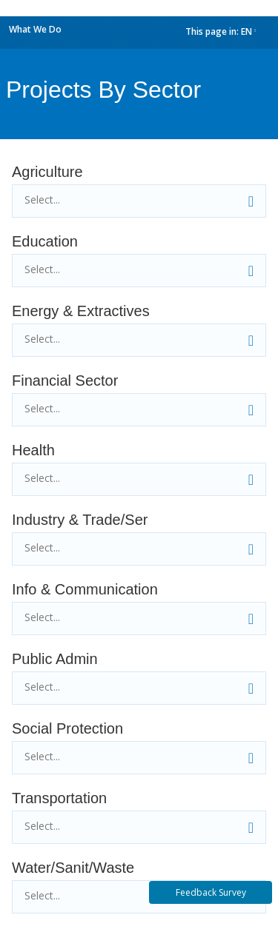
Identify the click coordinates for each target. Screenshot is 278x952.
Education (45, 241)
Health (33, 450)
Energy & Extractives (81, 311)
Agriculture (47, 172)
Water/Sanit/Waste (73, 867)
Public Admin (55, 659)
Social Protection (67, 728)
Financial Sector (65, 380)
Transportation (59, 798)
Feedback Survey (211, 892)
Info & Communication (85, 589)
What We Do (35, 29)
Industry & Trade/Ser (80, 520)
